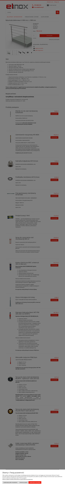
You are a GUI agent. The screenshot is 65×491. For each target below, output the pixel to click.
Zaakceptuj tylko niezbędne (10, 482)
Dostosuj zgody (23, 482)
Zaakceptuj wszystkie (35, 482)
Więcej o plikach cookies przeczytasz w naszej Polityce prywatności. (17, 479)
